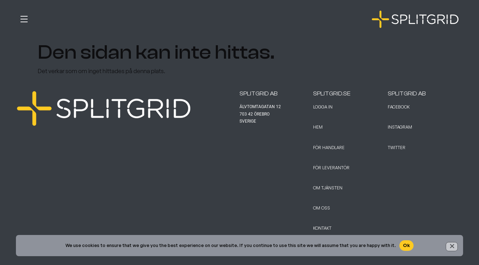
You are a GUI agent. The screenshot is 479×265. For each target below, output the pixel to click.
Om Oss (321, 208)
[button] (128, 17)
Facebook (399, 107)
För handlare (329, 147)
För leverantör (331, 167)
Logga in (323, 107)
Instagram (400, 127)
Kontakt (322, 228)
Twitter (396, 147)
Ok (406, 245)
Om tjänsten (327, 187)
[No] (452, 246)
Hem (318, 127)
